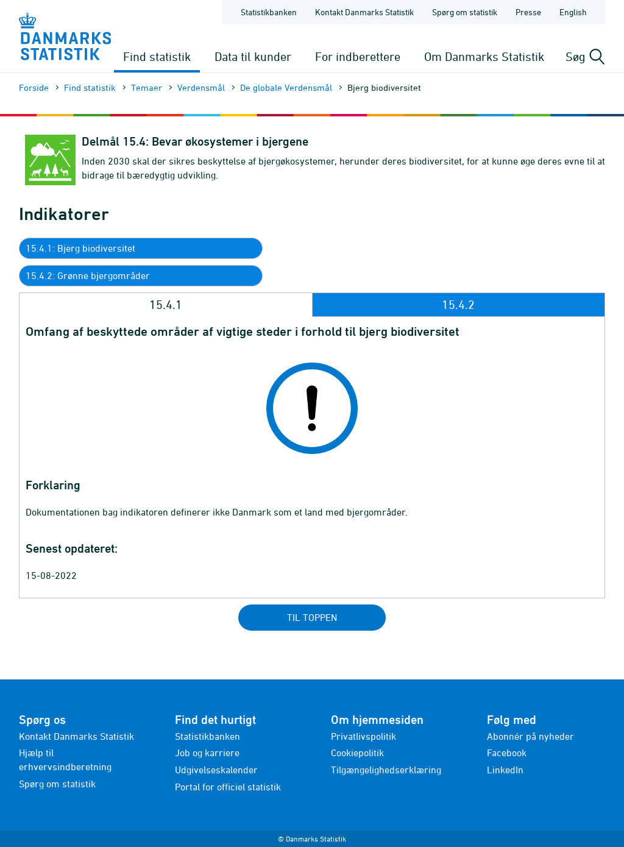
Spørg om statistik (57, 783)
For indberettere (357, 56)
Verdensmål (201, 87)
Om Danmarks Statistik (484, 56)
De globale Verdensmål (286, 87)
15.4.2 (458, 304)
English (573, 12)
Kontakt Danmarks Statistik (76, 736)
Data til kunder (252, 56)
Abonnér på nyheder (530, 736)
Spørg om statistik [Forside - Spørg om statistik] (464, 12)
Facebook (506, 752)
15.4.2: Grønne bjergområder (88, 275)
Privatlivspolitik (363, 736)
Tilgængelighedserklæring (386, 769)
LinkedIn (505, 769)
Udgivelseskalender (216, 769)
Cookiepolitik (357, 752)
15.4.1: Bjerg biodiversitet (80, 248)
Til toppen (312, 617)
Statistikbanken (269, 12)
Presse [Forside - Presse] (528, 12)
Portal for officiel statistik (228, 786)
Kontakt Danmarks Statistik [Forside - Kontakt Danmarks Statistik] (364, 12)
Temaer (146, 87)
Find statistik (157, 56)
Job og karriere (207, 752)
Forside (34, 87)
